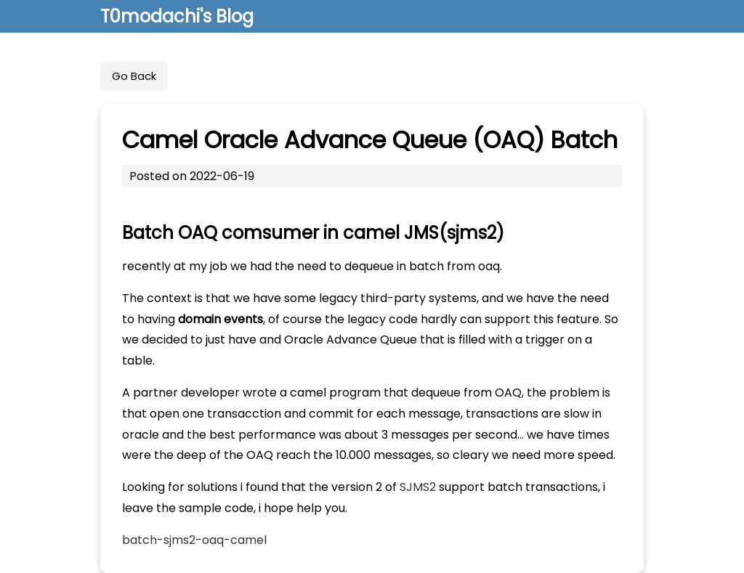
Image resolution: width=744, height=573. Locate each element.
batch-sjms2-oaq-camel (194, 540)
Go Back (134, 76)
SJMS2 (418, 487)
